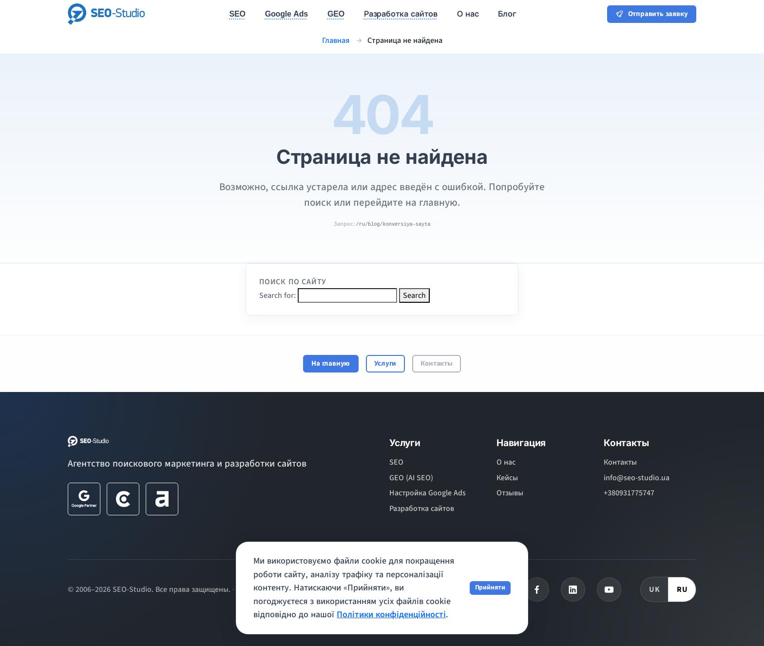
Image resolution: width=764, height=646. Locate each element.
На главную (330, 363)
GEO (335, 14)
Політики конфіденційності (391, 614)
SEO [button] (237, 14)
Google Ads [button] (286, 14)
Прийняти (490, 587)
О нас (506, 462)
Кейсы (507, 477)
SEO (396, 462)
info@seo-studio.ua (636, 477)
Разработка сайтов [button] (401, 14)
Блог (507, 14)
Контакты (436, 363)
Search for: (277, 295)
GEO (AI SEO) (411, 477)
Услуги (385, 363)
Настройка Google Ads (427, 493)
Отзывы (510, 493)
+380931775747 (629, 493)
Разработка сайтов (421, 508)
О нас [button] (467, 14)
